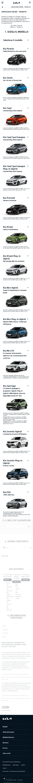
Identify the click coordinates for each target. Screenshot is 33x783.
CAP (5, 526)
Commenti (5, 556)
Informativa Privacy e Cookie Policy (11, 761)
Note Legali (15, 765)
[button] (16, 40)
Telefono (5, 633)
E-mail (4, 636)
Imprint (4, 768)
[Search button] (30, 2)
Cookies (23, 765)
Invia (4, 707)
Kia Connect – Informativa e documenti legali (14, 771)
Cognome (5, 629)
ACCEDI (7, 580)
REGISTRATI (16, 581)
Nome (4, 626)
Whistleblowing (6, 765)
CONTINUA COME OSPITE (25, 580)
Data (6, 547)
